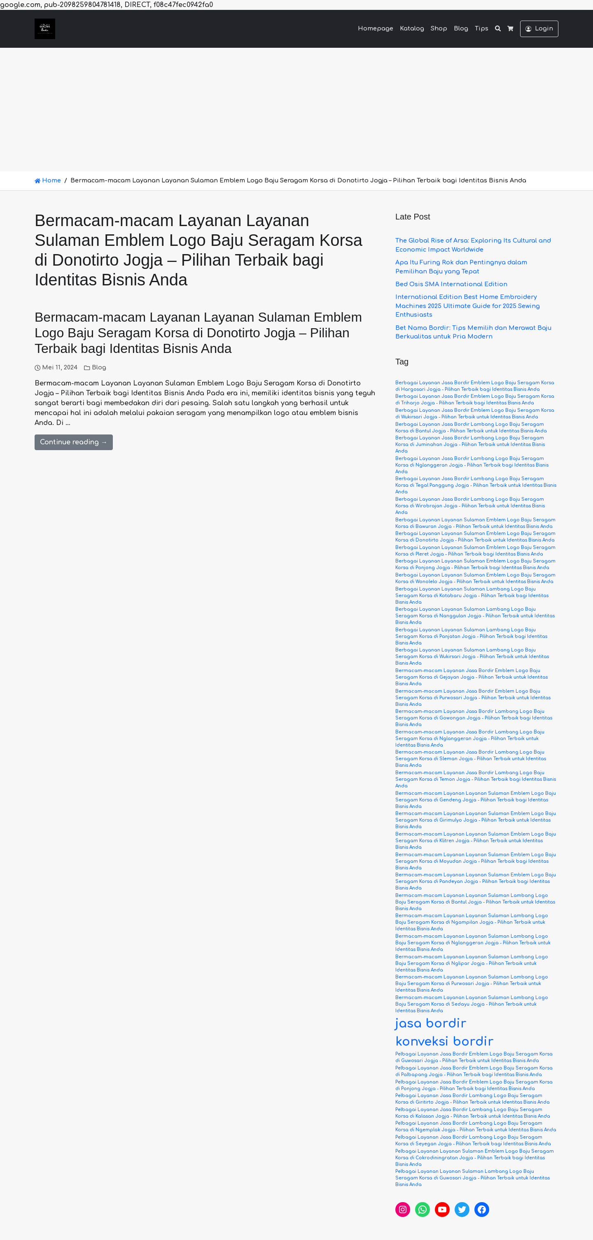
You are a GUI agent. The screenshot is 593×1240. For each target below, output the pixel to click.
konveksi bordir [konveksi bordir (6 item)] (444, 1042)
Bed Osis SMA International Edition (451, 284)
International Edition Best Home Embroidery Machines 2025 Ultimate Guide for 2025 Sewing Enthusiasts (467, 306)
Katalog (412, 28)
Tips (481, 28)
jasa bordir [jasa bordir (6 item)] (431, 1023)
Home (48, 180)
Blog (461, 28)
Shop (439, 28)
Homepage (375, 28)
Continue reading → (73, 442)
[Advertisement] (296, 109)
